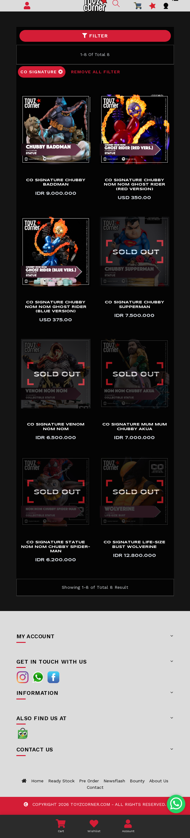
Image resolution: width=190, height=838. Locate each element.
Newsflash (114, 780)
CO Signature (41, 71)
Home (37, 780)
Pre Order (89, 780)
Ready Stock (61, 780)
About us (158, 780)
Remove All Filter (95, 71)
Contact (95, 787)
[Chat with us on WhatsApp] (176, 804)
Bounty (137, 780)
